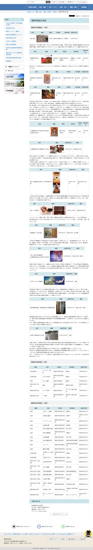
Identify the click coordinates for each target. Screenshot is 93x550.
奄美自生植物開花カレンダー (14, 34)
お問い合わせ (16, 534)
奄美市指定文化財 (11, 38)
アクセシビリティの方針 (48, 534)
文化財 (55, 11)
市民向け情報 (32, 7)
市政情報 (83, 7)
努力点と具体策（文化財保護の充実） (14, 23)
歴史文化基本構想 (11, 44)
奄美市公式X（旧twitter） (21, 526)
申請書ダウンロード (12, 67)
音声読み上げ (71, 2)
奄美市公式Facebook (45, 526)
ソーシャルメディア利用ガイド (65, 534)
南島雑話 (8, 61)
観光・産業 (73, 7)
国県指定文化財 (10, 28)
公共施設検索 (82, 539)
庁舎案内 (62, 539)
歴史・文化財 (47, 11)
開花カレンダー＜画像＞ (13, 31)
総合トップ (31, 11)
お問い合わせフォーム (58, 514)
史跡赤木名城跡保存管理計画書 (14, 48)
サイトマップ (7, 534)
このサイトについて (34, 534)
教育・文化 (63, 7)
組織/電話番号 (72, 539)
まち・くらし (53, 7)
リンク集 (24, 534)
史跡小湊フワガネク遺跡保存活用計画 (14, 53)
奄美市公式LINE (67, 526)
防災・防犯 (42, 7)
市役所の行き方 (53, 539)
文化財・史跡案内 (11, 41)
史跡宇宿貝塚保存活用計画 (13, 57)
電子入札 (9, 71)
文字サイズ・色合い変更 (58, 2)
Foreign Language (81, 2)
